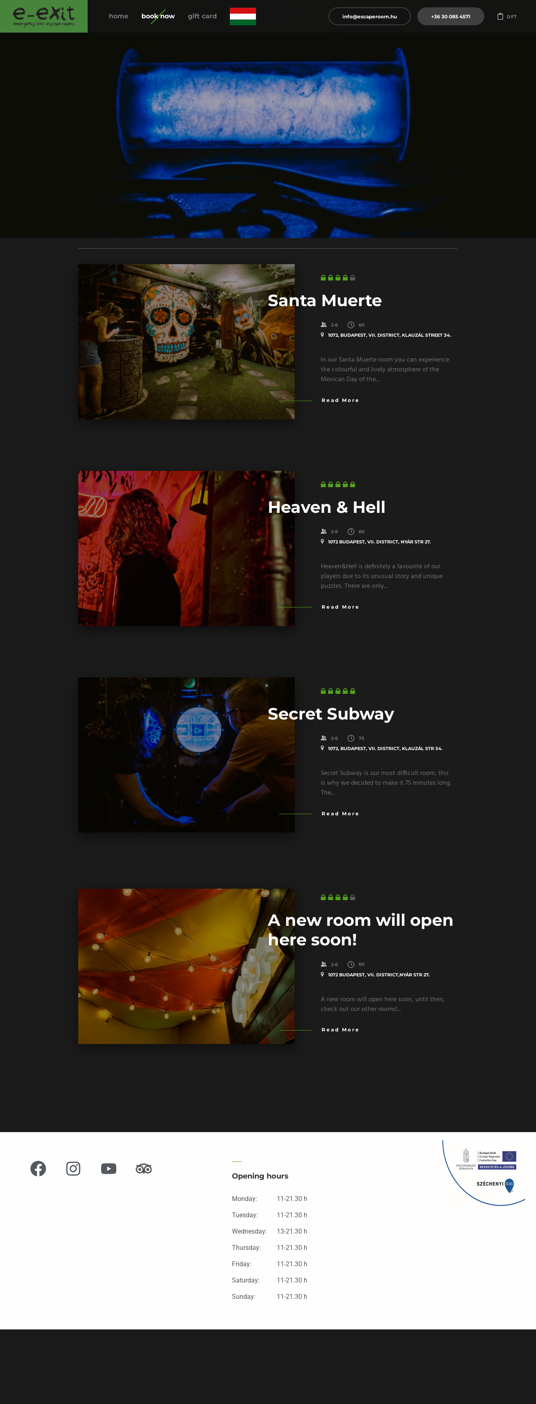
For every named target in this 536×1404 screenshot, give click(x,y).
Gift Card (202, 16)
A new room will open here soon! (361, 929)
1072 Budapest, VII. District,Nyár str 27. (379, 975)
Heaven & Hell (327, 507)
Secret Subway (331, 714)
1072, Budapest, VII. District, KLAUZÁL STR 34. (385, 748)
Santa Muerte (325, 300)
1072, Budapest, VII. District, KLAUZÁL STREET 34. (389, 335)
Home (118, 16)
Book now (158, 16)
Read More (341, 400)
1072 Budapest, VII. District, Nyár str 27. (379, 542)
